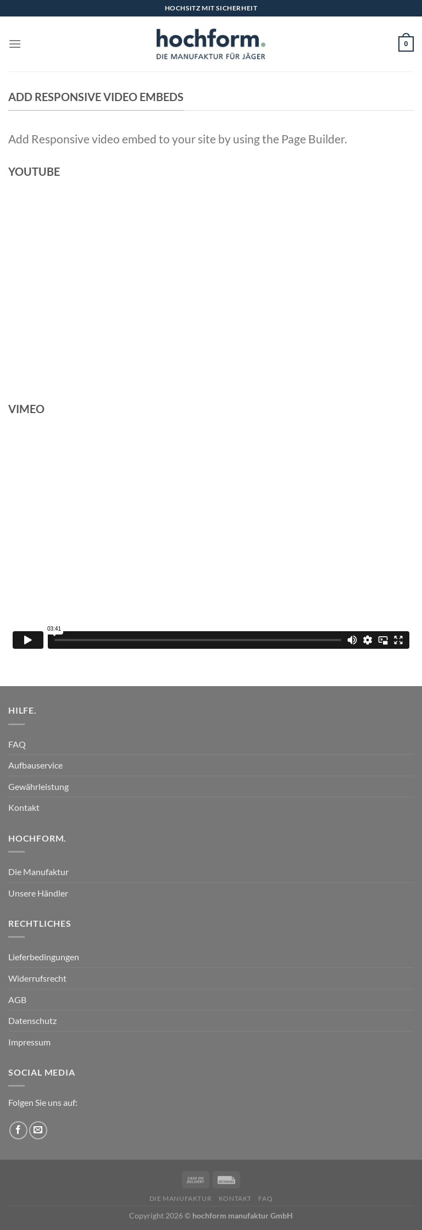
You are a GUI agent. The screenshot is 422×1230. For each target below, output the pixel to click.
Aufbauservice (35, 765)
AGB (17, 999)
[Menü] (14, 43)
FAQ (17, 744)
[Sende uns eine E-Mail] (38, 1130)
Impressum (29, 1042)
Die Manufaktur (38, 871)
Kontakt (24, 807)
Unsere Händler (38, 893)
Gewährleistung (38, 786)
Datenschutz (32, 1020)
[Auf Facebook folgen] (18, 1130)
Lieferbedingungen (43, 956)
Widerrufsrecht (37, 978)
